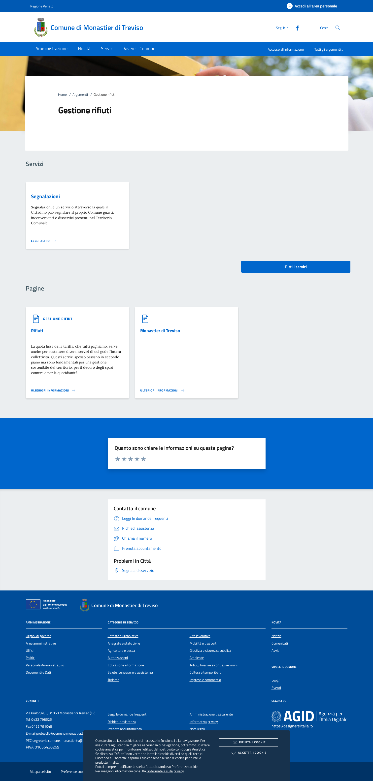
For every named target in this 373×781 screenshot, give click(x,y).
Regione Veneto (41, 6)
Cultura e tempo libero (205, 672)
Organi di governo (38, 636)
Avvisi (275, 650)
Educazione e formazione (126, 665)
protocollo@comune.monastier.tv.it (62, 733)
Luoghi (276, 680)
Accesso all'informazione (286, 49)
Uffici (30, 650)
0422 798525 (41, 719)
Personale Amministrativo (45, 665)
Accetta (248, 753)
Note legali (197, 729)
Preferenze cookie (184, 766)
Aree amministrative (41, 643)
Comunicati (279, 643)
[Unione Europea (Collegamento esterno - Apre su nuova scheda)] (48, 605)
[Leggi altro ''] (53, 390)
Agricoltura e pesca (121, 650)
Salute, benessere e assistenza (130, 672)
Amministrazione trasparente (211, 714)
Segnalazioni (45, 196)
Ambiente (197, 657)
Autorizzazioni (118, 657)
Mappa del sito (40, 771)
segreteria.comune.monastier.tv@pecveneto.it (67, 740)
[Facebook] (295, 27)
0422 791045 (42, 726)
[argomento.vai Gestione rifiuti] (58, 318)
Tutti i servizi (296, 267)
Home (62, 94)
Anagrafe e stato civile (124, 643)
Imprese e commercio (205, 680)
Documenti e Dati (38, 672)
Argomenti (80, 94)
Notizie (276, 636)
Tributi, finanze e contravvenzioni (213, 665)
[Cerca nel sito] (337, 27)
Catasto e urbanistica (123, 636)
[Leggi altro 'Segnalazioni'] (43, 241)
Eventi (276, 687)
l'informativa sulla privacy (165, 771)
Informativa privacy (204, 721)
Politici (30, 657)
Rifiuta (248, 743)
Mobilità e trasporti (203, 643)
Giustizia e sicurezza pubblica (210, 650)
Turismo (113, 680)
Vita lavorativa (200, 636)
